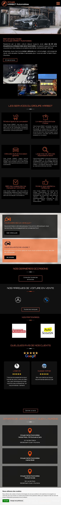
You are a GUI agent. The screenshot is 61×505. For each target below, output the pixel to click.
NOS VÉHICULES (12, 233)
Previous (1, 384)
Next (60, 384)
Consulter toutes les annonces (30, 278)
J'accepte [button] (5, 500)
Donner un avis (30, 410)
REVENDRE (10, 257)
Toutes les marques (30, 309)
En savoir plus (10, 60)
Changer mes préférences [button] (16, 500)
